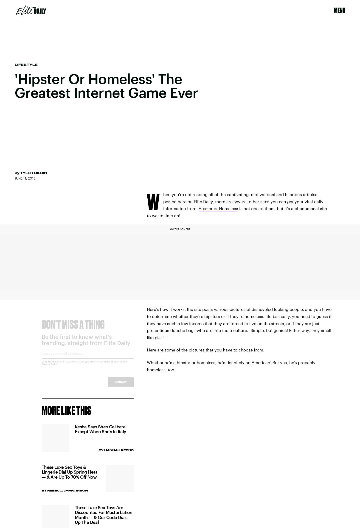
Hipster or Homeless (218, 208)
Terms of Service (113, 365)
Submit (121, 386)
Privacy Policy (50, 367)
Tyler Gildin (33, 172)
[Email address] (88, 358)
